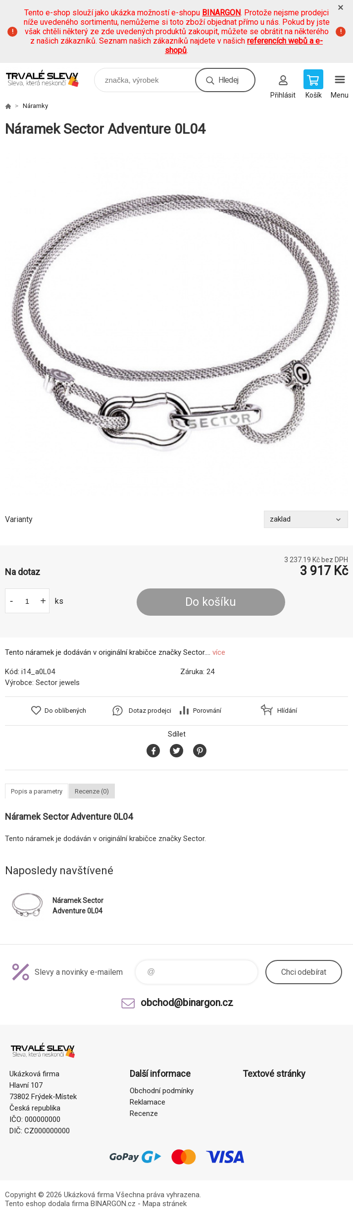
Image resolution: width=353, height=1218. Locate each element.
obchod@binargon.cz (187, 1002)
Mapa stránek (165, 1203)
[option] (176, 324)
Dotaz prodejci (150, 710)
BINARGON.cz (113, 1203)
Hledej (228, 80)
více (218, 652)
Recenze (144, 1113)
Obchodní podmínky (162, 1090)
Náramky (35, 105)
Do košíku (210, 602)
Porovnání (207, 710)
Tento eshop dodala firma (47, 1203)
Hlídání (287, 710)
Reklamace (147, 1102)
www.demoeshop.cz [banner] (49, 77)
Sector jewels (58, 682)
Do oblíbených (65, 710)
